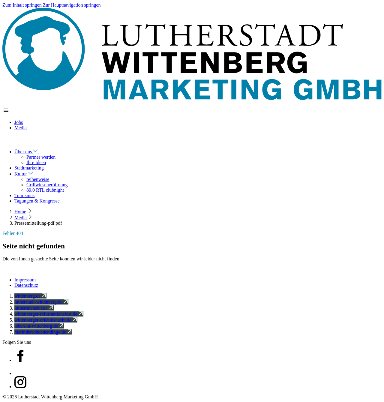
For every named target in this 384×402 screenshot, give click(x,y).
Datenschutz (26, 285)
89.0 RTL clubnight (45, 190)
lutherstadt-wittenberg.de (41, 301)
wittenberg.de (30, 295)
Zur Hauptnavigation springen (72, 5)
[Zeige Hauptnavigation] (6, 112)
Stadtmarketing (29, 167)
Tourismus (24, 195)
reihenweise (37, 179)
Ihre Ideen (36, 162)
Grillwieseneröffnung (47, 184)
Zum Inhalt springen (22, 5)
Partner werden (41, 157)
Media (20, 127)
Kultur (28, 173)
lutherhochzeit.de (34, 307)
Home (20, 211)
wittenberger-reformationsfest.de (48, 313)
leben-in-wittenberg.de (39, 325)
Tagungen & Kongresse (37, 200)
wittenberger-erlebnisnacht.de (45, 319)
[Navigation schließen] (6, 140)
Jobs (18, 122)
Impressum (25, 279)
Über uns (30, 151)
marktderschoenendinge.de (43, 331)
